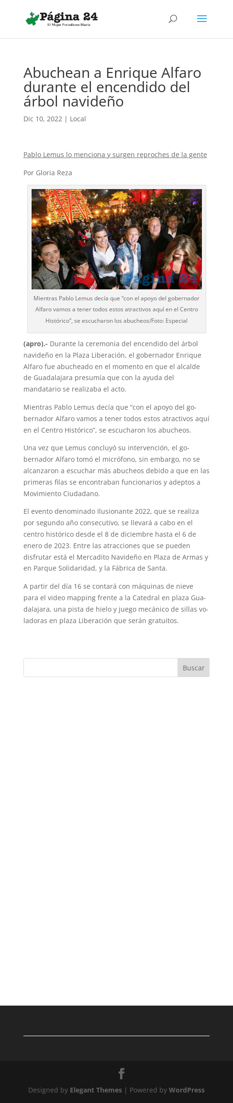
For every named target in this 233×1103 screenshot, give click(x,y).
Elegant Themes (96, 1089)
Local (78, 118)
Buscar (194, 667)
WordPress (187, 1089)
